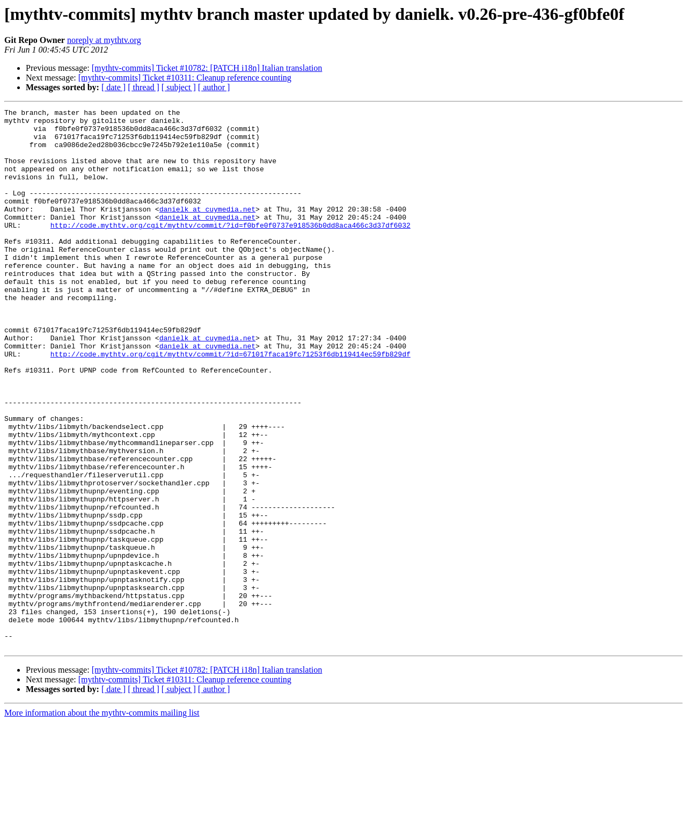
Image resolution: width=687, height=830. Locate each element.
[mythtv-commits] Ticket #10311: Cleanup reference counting (184, 77)
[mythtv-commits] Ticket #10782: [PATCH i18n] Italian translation (207, 67)
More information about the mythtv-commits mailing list (102, 820)
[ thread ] (143, 87)
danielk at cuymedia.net (207, 230)
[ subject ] (179, 87)
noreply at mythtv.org (104, 40)
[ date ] (113, 87)
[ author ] (214, 87)
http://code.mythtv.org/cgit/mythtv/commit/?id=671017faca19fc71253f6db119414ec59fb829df (230, 404)
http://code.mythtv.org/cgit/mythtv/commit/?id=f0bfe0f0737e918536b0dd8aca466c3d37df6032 (230, 249)
